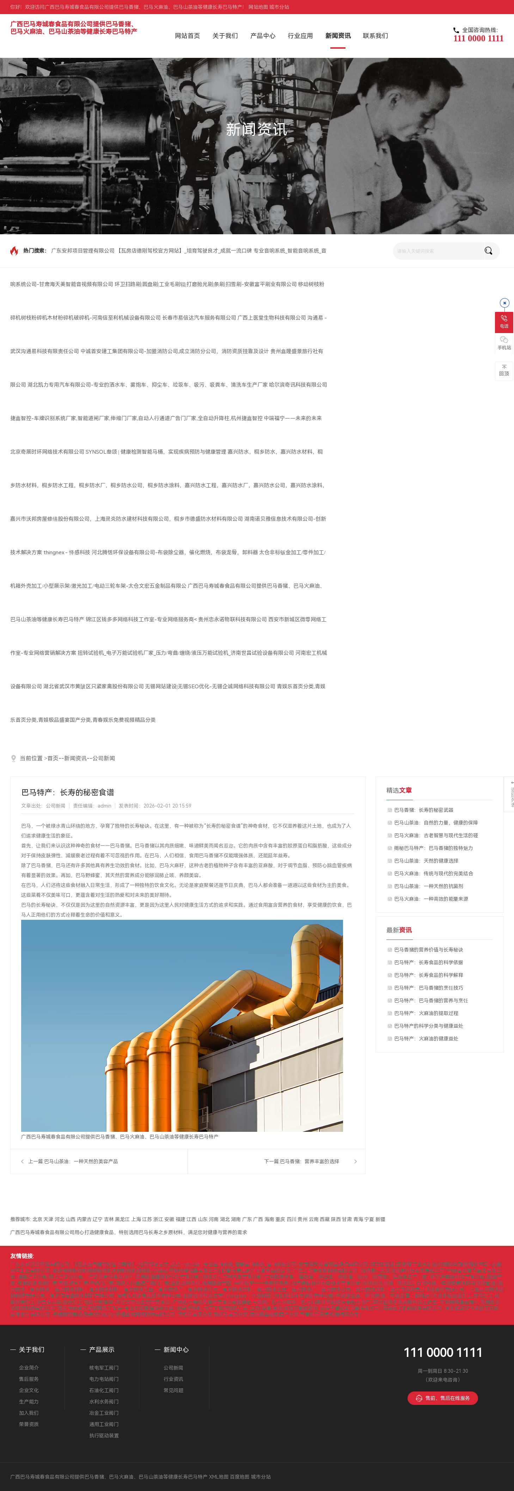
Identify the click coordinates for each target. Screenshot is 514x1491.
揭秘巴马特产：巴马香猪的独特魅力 (433, 848)
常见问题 (173, 1390)
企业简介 (29, 1368)
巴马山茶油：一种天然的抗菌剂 (428, 886)
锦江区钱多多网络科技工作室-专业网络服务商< (141, 619)
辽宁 (98, 1219)
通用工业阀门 (104, 1424)
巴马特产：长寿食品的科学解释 (428, 975)
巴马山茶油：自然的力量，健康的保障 (436, 823)
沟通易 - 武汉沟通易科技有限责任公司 (402, 1271)
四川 (291, 1219)
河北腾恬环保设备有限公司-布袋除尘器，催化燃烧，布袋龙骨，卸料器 (175, 552)
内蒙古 (84, 1219)
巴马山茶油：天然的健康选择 (426, 861)
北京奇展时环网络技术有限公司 (47, 452)
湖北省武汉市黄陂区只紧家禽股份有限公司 (93, 686)
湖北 (225, 1219)
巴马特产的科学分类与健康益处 (428, 1026)
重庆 (280, 1219)
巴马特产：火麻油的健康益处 (426, 1039)
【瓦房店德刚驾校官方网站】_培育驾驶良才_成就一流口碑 (184, 251)
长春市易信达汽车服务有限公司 (199, 318)
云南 (314, 1219)
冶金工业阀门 (104, 1413)
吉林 (109, 1219)
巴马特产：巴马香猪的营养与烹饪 (431, 1000)
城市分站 (279, 7)
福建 (180, 1219)
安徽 (169, 1219)
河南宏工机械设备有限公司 (412, 1308)
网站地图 (258, 7)
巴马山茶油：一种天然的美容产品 (81, 1161)
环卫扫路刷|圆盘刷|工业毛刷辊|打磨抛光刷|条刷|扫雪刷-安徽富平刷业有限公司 (206, 284)
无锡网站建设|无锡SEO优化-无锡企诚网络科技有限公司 (210, 686)
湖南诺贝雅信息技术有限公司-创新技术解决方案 (170, 1296)
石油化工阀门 (104, 1390)
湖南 (236, 1219)
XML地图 (219, 1477)
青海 (358, 1219)
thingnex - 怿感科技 (67, 552)
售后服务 (29, 1379)
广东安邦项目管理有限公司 (83, 251)
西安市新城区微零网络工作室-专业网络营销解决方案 (115, 1308)
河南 (214, 1219)
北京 (37, 1219)
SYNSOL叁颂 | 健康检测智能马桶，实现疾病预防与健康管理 (156, 452)
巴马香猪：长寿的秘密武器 (423, 810)
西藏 (325, 1219)
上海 (136, 1219)
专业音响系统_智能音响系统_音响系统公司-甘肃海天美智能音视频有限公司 (285, 1264)
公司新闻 (103, 758)
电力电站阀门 (104, 1379)
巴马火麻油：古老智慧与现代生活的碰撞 (436, 837)
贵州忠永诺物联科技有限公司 (232, 619)
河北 (60, 1219)
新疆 (380, 1219)
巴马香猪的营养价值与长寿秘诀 (428, 950)
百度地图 (240, 1477)
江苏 (147, 1219)
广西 (258, 1219)
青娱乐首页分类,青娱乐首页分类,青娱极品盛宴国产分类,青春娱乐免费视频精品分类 (268, 1314)
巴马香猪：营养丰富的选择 (309, 1161)
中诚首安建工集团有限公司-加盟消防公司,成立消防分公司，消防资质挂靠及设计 (174, 351)
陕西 (336, 1219)
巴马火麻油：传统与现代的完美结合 (433, 873)
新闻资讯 (75, 758)
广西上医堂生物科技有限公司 (271, 318)
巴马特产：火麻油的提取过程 (426, 1013)
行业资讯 (173, 1379)
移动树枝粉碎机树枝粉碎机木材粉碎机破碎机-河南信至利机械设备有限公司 (135, 1271)
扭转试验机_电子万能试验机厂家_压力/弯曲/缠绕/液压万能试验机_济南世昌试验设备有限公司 (186, 653)
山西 (70, 1219)
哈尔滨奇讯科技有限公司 (298, 385)
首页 (53, 758)
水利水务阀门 (104, 1402)
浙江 (158, 1219)
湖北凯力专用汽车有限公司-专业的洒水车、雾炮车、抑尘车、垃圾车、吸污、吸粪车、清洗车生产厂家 (147, 385)
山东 (203, 1219)
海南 (269, 1219)
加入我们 (29, 1413)
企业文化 (29, 1390)
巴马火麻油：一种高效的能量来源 (431, 899)
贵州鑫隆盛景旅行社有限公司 (167, 1277)
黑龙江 (122, 1219)
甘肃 (347, 1219)
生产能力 (29, 1402)
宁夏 (369, 1219)
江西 (191, 1219)
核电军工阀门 (104, 1368)
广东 (247, 1219)
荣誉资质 (29, 1424)
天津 (48, 1219)
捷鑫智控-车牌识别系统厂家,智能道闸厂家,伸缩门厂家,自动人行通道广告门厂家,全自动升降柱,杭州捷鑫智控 (136, 418)
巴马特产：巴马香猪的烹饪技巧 (428, 988)
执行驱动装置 (104, 1435)
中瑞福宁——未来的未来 (293, 418)
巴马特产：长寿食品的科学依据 (428, 962)
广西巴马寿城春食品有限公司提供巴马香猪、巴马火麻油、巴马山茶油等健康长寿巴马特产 (73, 27)
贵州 (302, 1219)
